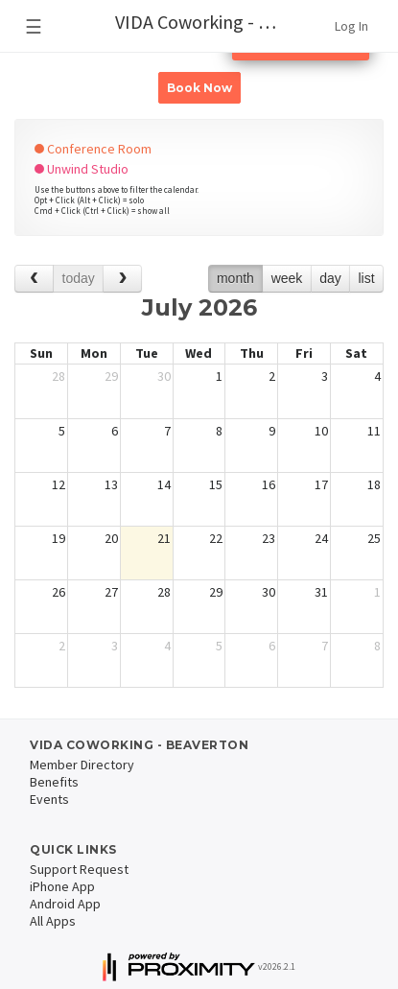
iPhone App (62, 886)
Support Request (79, 869)
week (287, 278)
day (330, 278)
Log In (351, 26)
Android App (65, 903)
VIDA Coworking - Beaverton (207, 22)
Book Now (199, 88)
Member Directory (82, 764)
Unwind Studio (82, 168)
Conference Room (93, 148)
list (366, 278)
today (78, 278)
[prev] (34, 279)
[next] (122, 279)
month (235, 278)
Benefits (54, 781)
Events (49, 799)
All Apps (53, 921)
